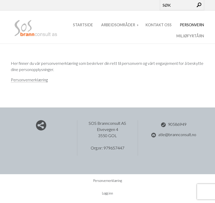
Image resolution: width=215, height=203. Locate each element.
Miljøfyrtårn (190, 36)
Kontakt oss (158, 25)
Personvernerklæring (29, 79)
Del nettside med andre (41, 125)
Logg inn (107, 193)
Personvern (192, 25)
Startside (83, 25)
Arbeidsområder (118, 25)
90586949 (173, 124)
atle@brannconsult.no (173, 135)
